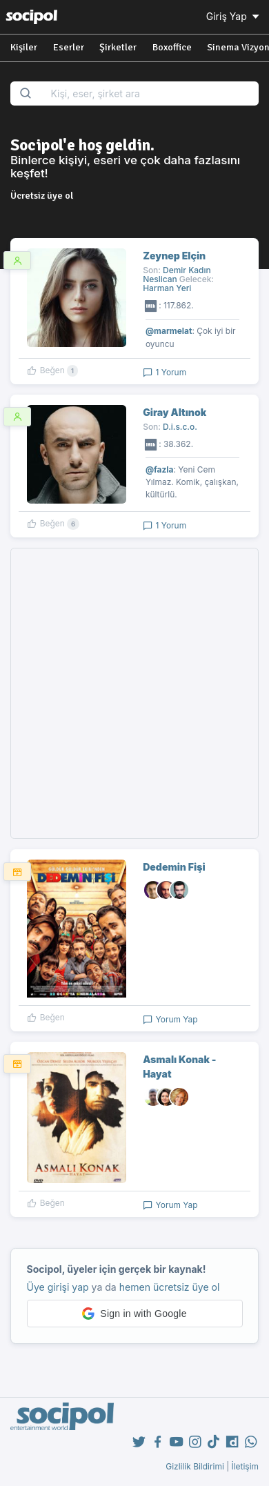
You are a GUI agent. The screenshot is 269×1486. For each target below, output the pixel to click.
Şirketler (118, 47)
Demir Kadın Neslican (177, 274)
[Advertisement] (134, 693)
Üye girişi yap (58, 1287)
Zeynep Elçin (174, 255)
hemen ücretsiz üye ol (169, 1287)
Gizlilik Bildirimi (195, 1466)
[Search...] (150, 93)
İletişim (245, 1466)
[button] (135, 1313)
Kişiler (23, 47)
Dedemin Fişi (174, 867)
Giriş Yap (233, 16)
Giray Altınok (174, 412)
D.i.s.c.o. (180, 427)
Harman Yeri (167, 288)
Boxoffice (172, 47)
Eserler (68, 47)
